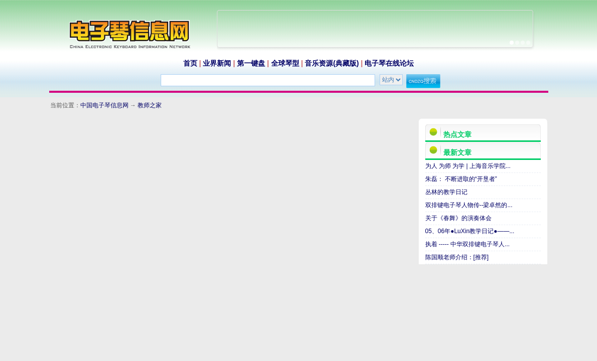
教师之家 (150, 105)
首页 (190, 63)
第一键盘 (251, 63)
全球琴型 (285, 63)
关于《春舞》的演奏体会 (458, 218)
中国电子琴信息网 (104, 105)
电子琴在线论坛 (389, 63)
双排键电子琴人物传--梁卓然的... (469, 205)
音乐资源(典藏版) (332, 63)
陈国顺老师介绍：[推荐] (457, 257)
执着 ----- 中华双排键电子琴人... (467, 244)
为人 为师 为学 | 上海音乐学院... (468, 165)
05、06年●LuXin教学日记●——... (470, 231)
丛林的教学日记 (446, 192)
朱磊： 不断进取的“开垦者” (461, 179)
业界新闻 (217, 63)
